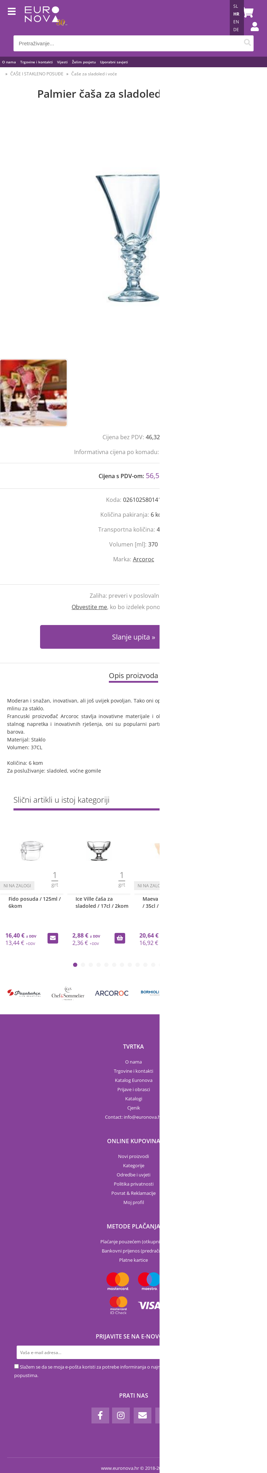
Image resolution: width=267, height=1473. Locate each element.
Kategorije (133, 1165)
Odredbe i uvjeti (133, 1174)
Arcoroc (143, 559)
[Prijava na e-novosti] (246, 1352)
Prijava (251, 33)
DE (236, 30)
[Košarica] (246, 12)
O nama (9, 61)
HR (236, 14)
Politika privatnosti (134, 1184)
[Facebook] (100, 1415)
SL (235, 6)
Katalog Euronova (133, 1080)
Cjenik (133, 1108)
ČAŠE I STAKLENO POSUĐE (36, 74)
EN (236, 22)
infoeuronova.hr (143, 1117)
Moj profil (133, 1202)
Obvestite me (89, 607)
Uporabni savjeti (114, 61)
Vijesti (62, 61)
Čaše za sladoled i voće (94, 74)
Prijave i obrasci (133, 1089)
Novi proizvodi (133, 1156)
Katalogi (133, 1098)
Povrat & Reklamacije (133, 1193)
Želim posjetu (84, 61)
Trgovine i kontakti (36, 61)
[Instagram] (121, 1415)
